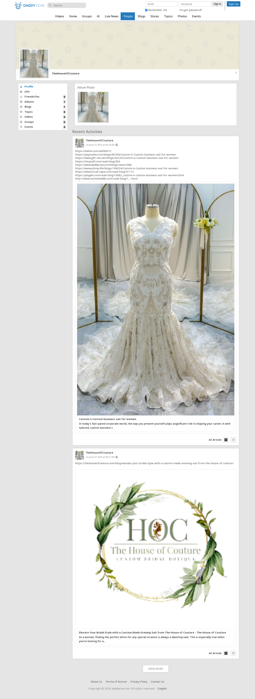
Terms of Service (116, 681)
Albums (43, 102)
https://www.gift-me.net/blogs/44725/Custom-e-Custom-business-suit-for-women (126, 158)
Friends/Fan (43, 97)
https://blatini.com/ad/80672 (93, 151)
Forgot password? (191, 10)
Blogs (141, 16)
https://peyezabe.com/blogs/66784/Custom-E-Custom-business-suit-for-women (125, 154)
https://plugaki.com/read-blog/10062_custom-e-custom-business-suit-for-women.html (129, 175)
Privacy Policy (138, 681)
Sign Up (233, 4)
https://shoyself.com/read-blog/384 (97, 161)
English (162, 688)
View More (155, 668)
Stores (154, 16)
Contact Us (157, 681)
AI (98, 16)
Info (25, 91)
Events (196, 16)
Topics (168, 16)
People (128, 16)
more (134, 178)
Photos (182, 16)
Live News (112, 16)
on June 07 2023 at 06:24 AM (100, 144)
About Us (96, 681)
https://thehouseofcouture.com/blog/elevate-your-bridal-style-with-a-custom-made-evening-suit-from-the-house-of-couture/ (154, 463)
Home (73, 16)
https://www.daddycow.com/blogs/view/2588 (103, 164)
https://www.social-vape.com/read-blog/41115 (104, 171)
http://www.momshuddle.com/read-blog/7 (101, 178)
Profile (26, 86)
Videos (59, 16)
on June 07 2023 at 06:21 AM (100, 457)
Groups (87, 16)
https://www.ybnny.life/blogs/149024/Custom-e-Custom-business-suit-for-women (126, 168)
